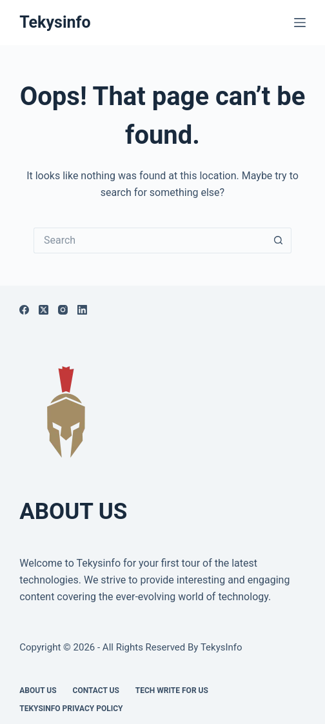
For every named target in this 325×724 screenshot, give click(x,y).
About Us (37, 690)
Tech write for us (171, 690)
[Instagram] (63, 310)
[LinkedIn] (82, 310)
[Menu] (300, 22)
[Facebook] (24, 310)
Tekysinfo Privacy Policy (71, 708)
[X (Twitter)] (43, 310)
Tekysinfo (54, 22)
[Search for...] (150, 240)
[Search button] (278, 240)
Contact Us (96, 690)
